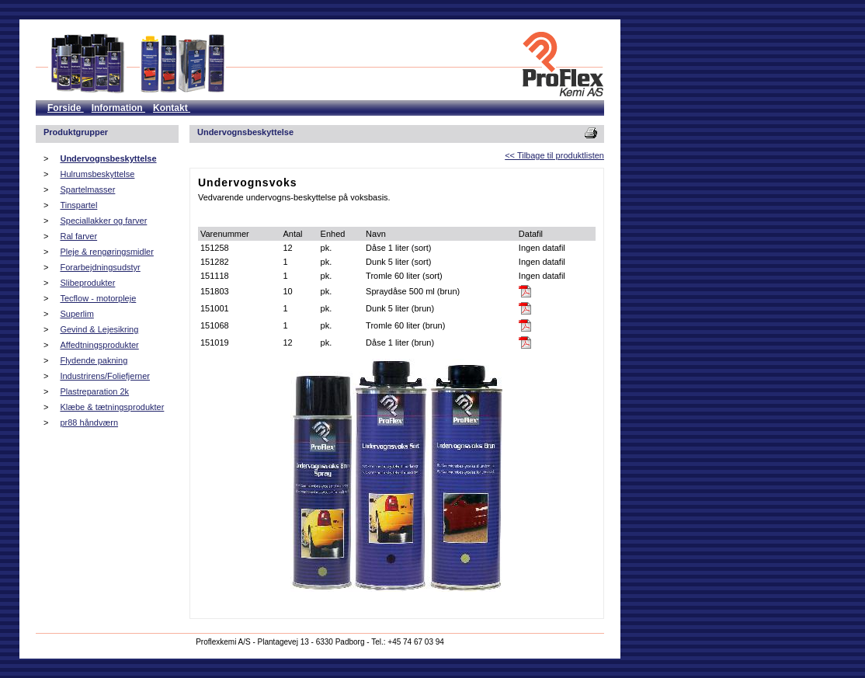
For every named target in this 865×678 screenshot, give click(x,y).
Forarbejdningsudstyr (100, 267)
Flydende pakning (93, 360)
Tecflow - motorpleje (98, 298)
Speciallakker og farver (103, 220)
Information (118, 108)
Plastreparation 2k (94, 391)
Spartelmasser (87, 189)
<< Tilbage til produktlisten (554, 155)
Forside (65, 108)
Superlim (76, 313)
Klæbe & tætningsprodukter (112, 407)
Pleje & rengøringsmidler (106, 251)
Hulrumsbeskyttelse (97, 174)
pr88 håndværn (89, 422)
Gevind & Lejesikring (99, 329)
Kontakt (171, 108)
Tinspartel (78, 205)
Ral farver (78, 236)
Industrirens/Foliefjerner (105, 376)
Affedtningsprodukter (99, 344)
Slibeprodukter (87, 282)
